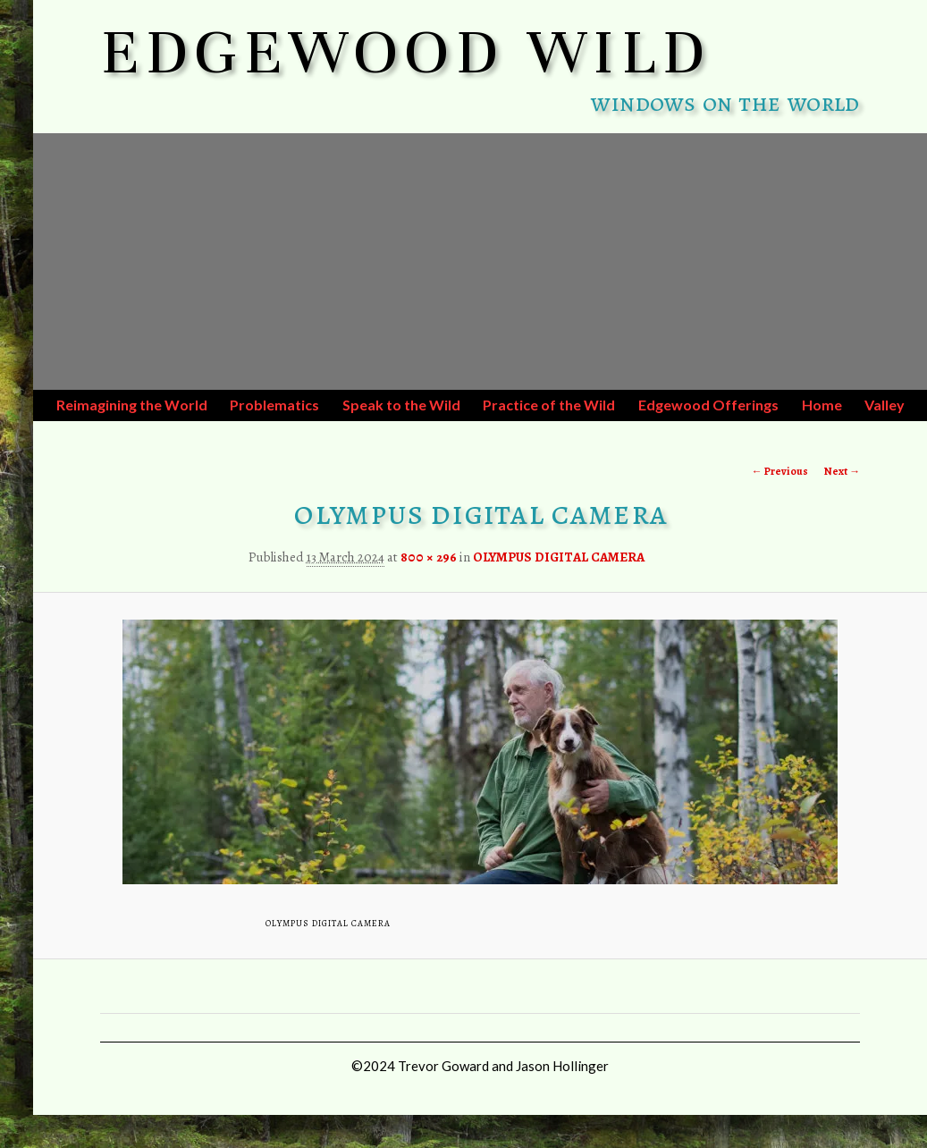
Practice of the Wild (549, 404)
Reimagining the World (131, 404)
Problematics (274, 404)
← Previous (780, 471)
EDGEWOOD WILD (406, 51)
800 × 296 (428, 557)
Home (822, 404)
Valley (884, 404)
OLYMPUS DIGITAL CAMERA (559, 557)
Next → (842, 471)
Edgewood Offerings (708, 404)
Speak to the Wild (401, 404)
